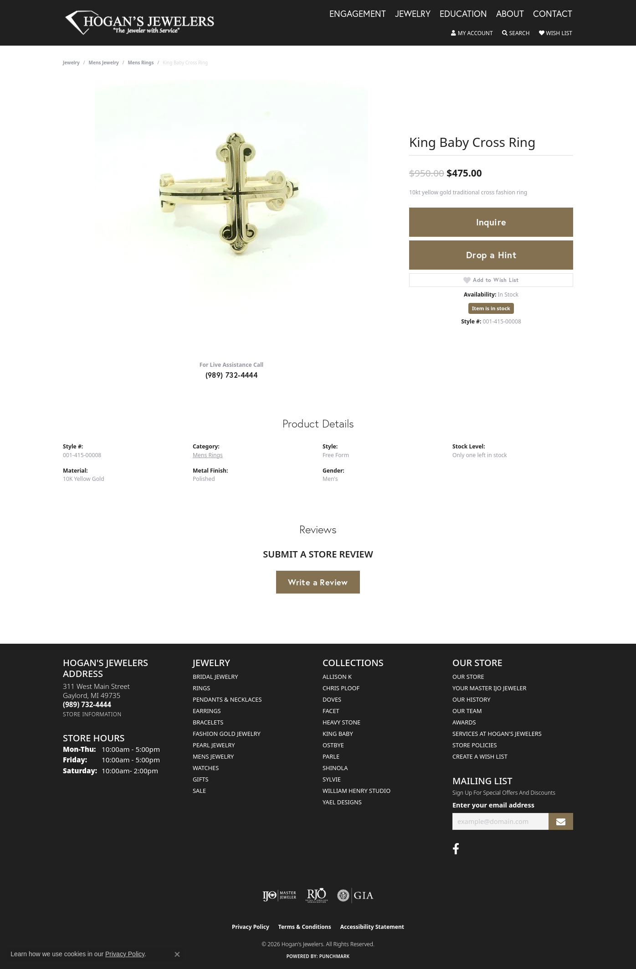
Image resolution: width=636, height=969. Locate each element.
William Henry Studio (356, 791)
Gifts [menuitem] (200, 779)
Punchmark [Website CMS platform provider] (334, 956)
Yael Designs (342, 802)
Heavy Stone (341, 722)
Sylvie (332, 779)
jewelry (71, 62)
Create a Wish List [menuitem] (480, 756)
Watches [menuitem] (206, 768)
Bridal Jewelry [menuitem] (215, 676)
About (510, 14)
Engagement (357, 14)
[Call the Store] (87, 704)
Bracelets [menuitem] (208, 722)
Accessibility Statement (372, 927)
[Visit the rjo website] (316, 895)
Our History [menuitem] (471, 699)
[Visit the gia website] (355, 895)
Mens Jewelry (104, 62)
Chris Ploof (341, 688)
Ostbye (333, 745)
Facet (331, 711)
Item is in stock (491, 308)
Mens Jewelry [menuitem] (213, 756)
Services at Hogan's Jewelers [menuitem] (497, 733)
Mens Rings (141, 62)
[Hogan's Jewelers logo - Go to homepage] (143, 22)
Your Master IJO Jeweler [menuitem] (489, 688)
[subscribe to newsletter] (561, 821)
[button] (472, 33)
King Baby (338, 733)
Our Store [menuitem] (468, 676)
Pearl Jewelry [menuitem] (214, 745)
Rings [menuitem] (201, 688)
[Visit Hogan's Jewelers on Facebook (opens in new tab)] (455, 849)
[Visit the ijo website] (279, 895)
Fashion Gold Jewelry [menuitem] (227, 733)
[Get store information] (92, 714)
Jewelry (413, 14)
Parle (331, 756)
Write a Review (318, 582)
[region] (231, 217)
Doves (332, 699)
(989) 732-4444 (231, 375)
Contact (552, 14)
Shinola (335, 768)
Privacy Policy (250, 927)
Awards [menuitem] (464, 722)
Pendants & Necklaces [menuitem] (227, 699)
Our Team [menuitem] (467, 711)
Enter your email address (493, 804)
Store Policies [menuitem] (474, 745)
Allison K (337, 676)
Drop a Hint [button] (491, 255)
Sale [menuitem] (199, 791)
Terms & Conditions (304, 927)
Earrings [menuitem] (207, 711)
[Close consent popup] (177, 954)
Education (463, 14)
